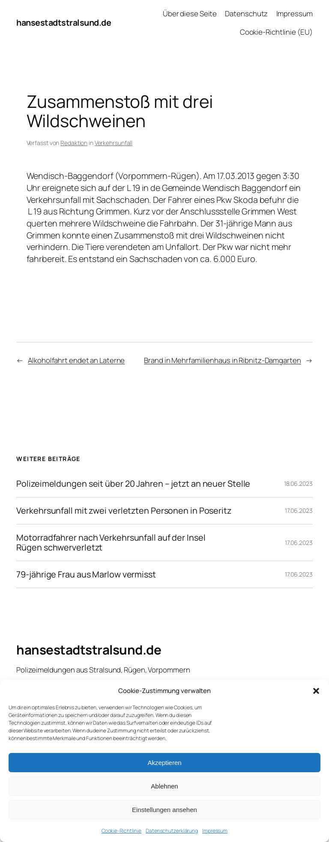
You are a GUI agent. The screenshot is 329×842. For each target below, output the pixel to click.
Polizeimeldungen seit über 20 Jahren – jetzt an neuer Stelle (133, 483)
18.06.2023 (298, 483)
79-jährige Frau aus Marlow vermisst (86, 574)
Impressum (214, 830)
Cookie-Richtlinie (121, 830)
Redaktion (73, 143)
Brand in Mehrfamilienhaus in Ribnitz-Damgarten (222, 360)
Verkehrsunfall (114, 143)
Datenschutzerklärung (172, 830)
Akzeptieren (164, 762)
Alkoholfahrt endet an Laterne (76, 360)
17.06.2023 (299, 510)
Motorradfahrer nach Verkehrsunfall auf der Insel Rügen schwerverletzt (110, 542)
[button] (316, 691)
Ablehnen (164, 786)
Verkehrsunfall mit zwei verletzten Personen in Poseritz (123, 510)
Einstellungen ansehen (164, 809)
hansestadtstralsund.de (63, 22)
